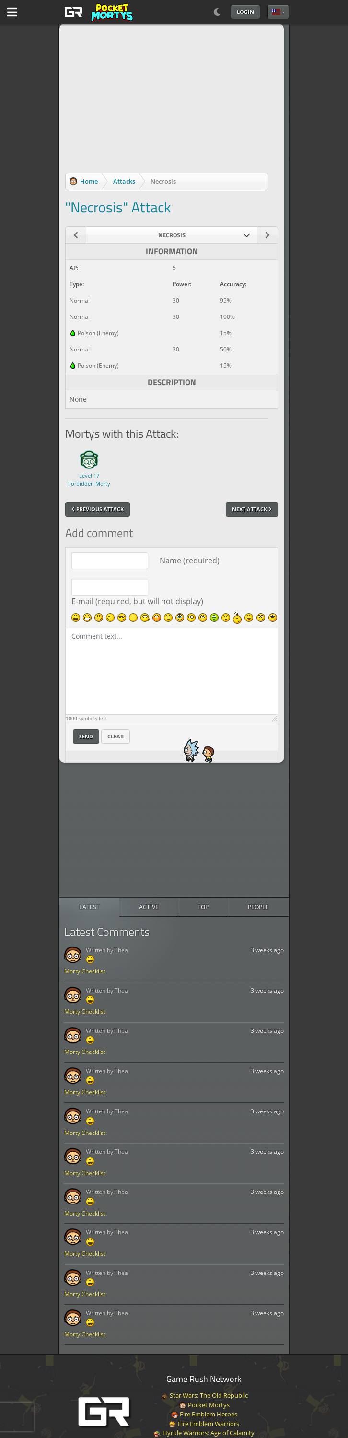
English (276, 12)
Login (245, 11)
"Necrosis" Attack (118, 207)
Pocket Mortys (204, 1405)
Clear (115, 736)
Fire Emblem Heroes (204, 1414)
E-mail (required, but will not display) (137, 601)
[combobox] (171, 235)
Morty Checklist (84, 971)
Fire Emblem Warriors (204, 1423)
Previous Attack (97, 509)
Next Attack (252, 509)
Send (86, 736)
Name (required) (190, 560)
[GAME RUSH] (97, 12)
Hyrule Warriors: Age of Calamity (204, 1432)
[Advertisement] (174, 830)
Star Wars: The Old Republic (204, 1395)
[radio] (89, 907)
